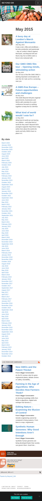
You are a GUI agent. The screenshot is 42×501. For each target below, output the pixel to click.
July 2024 (5, 167)
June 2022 (5, 200)
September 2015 (7, 332)
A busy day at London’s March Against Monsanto (25, 39)
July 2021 (5, 217)
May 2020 (5, 233)
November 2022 (7, 193)
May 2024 (5, 171)
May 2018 (5, 270)
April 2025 (5, 158)
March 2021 (6, 222)
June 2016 (5, 314)
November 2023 (7, 180)
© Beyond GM (6, 486)
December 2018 (7, 257)
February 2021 (7, 224)
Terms (26, 486)
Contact (20, 486)
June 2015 (5, 338)
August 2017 (6, 290)
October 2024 (6, 165)
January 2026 (6, 145)
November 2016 (7, 305)
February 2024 (7, 176)
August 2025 (6, 154)
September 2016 (7, 310)
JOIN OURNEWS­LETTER (11, 453)
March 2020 (6, 237)
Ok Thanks (15, 498)
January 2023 (6, 191)
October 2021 (6, 213)
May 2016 (5, 316)
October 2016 (6, 308)
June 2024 (5, 169)
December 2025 (7, 147)
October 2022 (6, 196)
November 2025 (7, 149)
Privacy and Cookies (9, 488)
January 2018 (6, 279)
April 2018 (5, 272)
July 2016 (5, 312)
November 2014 (7, 354)
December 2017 (7, 281)
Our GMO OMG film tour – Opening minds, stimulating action (28, 67)
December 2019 (7, 239)
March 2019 (6, 250)
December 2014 (7, 351)
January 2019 (6, 255)
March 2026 (6, 143)
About (13, 486)
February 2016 (7, 323)
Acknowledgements (24, 488)
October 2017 (6, 286)
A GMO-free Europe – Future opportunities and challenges (27, 90)
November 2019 (7, 242)
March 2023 (6, 189)
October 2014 (6, 356)
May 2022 (5, 202)
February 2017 (7, 299)
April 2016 (5, 319)
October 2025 (6, 152)
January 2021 (6, 226)
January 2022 (6, 209)
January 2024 (6, 178)
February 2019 (7, 253)
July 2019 (5, 246)
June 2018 (5, 268)
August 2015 (6, 334)
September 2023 (7, 185)
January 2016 (6, 325)
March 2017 (6, 297)
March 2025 (6, 160)
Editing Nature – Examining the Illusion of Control (28, 409)
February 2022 (7, 206)
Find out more (26, 498)
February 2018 (7, 277)
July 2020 (5, 228)
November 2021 (7, 211)
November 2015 (7, 330)
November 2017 (7, 283)
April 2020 (5, 235)
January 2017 (6, 301)
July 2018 (5, 266)
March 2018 (6, 275)
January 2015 (6, 349)
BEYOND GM (8, 3)
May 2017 (5, 292)
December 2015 (7, 327)
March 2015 (6, 345)
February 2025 (7, 163)
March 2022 (6, 204)
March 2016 (6, 321)
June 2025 (5, 156)
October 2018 (6, 261)
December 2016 (7, 303)
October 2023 (6, 182)
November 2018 (7, 259)
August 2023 (6, 187)
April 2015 (5, 343)
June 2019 (5, 248)
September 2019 (7, 244)
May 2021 (5, 220)
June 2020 (5, 231)
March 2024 (6, 174)
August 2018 (6, 264)
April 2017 (5, 294)
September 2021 (7, 215)
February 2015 (7, 347)
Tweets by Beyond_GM (8, 476)
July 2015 (5, 336)
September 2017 (7, 288)
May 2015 (5, 341)
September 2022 (7, 198)
